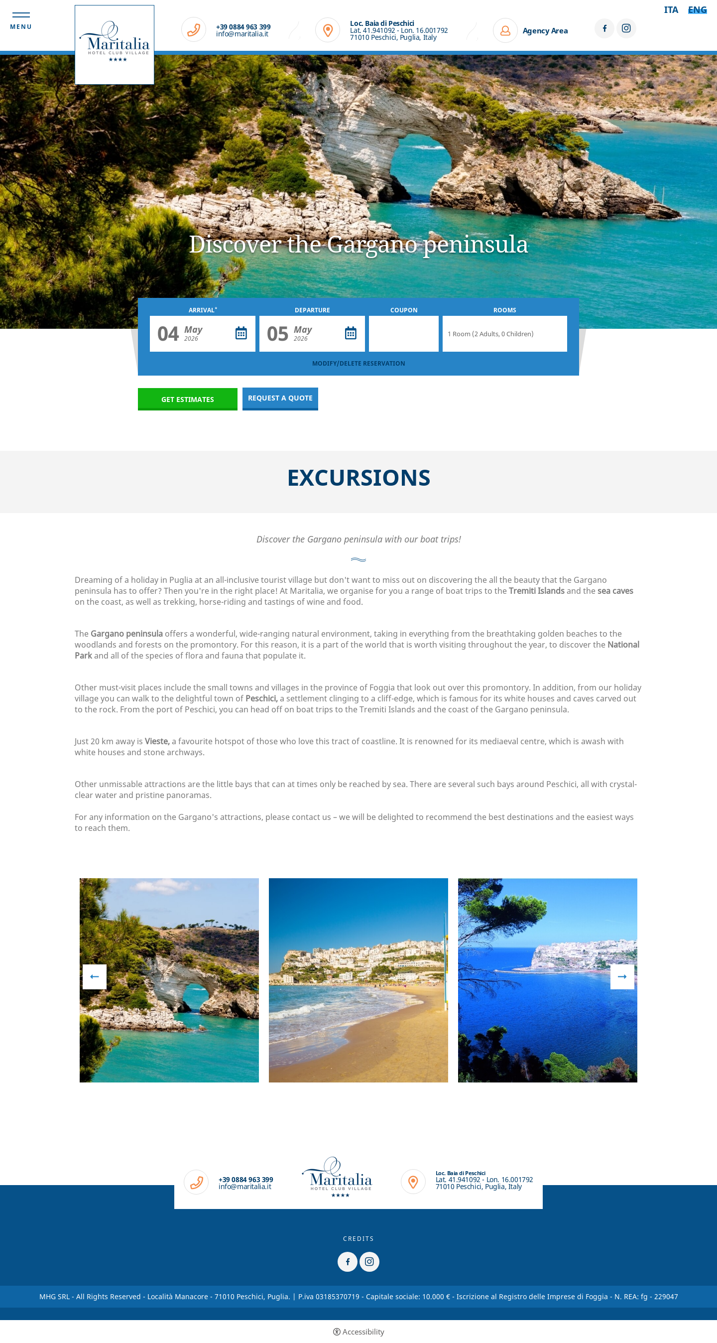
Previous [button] (95, 977)
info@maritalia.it (242, 33)
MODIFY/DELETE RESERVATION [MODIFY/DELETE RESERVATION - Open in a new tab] (358, 363)
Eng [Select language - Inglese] (697, 9)
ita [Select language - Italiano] (671, 9)
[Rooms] (505, 334)
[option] (358, 192)
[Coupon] (404, 334)
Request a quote (280, 398)
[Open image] (169, 980)
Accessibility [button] (363, 1332)
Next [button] (622, 977)
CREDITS (358, 1238)
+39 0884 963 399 (243, 26)
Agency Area (545, 30)
